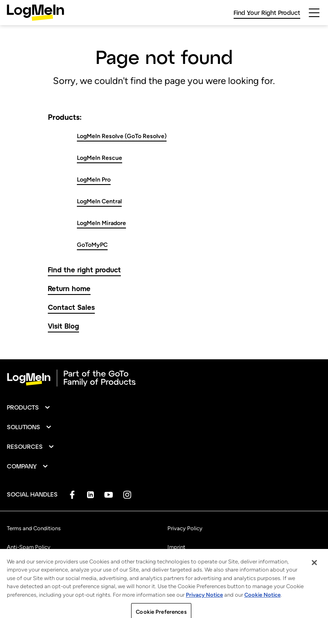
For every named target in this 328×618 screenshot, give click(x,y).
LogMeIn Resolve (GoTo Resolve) (122, 136)
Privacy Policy (184, 528)
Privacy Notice (204, 601)
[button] (29, 407)
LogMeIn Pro (94, 179)
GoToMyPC (92, 244)
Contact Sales (71, 307)
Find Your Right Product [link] (267, 12)
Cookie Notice (262, 601)
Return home (69, 288)
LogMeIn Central (99, 201)
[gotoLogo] (35, 12)
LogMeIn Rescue (99, 158)
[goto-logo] (164, 378)
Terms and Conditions (34, 528)
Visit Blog (63, 326)
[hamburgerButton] (314, 13)
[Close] (314, 569)
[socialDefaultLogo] (72, 494)
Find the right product (84, 270)
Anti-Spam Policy (28, 547)
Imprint (176, 547)
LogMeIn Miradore (101, 223)
